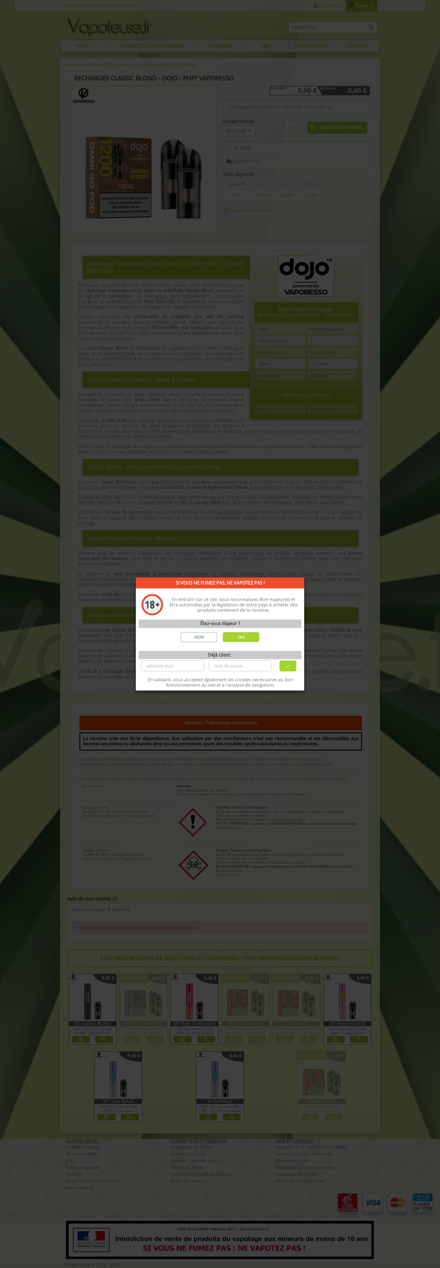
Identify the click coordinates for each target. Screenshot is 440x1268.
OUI (241, 637)
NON (199, 637)
